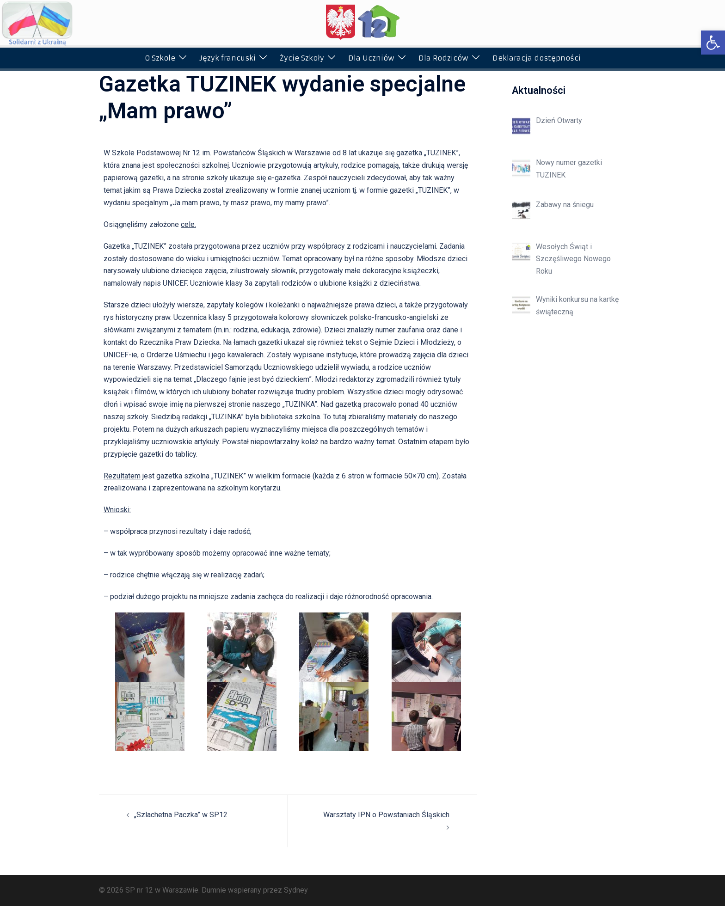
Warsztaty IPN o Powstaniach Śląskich (386, 814)
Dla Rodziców (443, 58)
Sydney (296, 890)
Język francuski (227, 58)
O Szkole (160, 58)
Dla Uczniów (371, 58)
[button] (713, 43)
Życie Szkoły (302, 58)
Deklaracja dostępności (536, 58)
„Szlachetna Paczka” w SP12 (180, 814)
